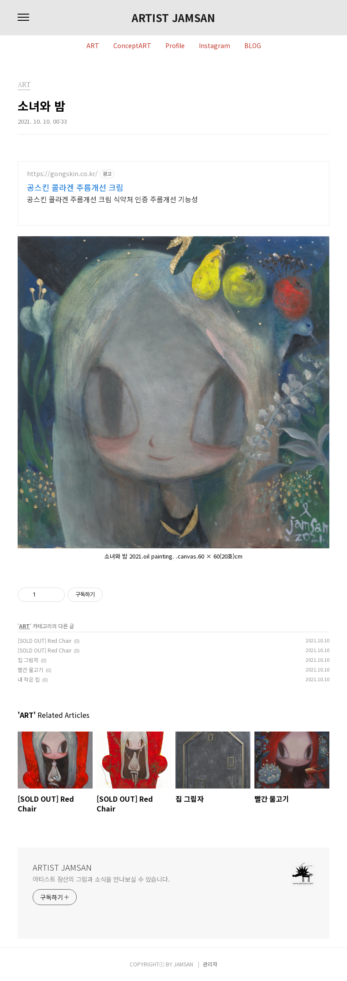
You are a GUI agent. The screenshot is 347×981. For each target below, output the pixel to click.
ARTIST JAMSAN (173, 17)
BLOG (252, 46)
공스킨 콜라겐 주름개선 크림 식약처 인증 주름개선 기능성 (112, 199)
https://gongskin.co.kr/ (62, 173)
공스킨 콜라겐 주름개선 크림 (75, 187)
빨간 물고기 (30, 669)
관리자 (210, 964)
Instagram (214, 46)
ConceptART (132, 46)
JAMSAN (183, 964)
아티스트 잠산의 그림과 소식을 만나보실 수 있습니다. (101, 879)
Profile (175, 46)
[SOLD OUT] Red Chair (44, 640)
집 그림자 (28, 660)
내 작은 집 (29, 679)
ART (92, 46)
